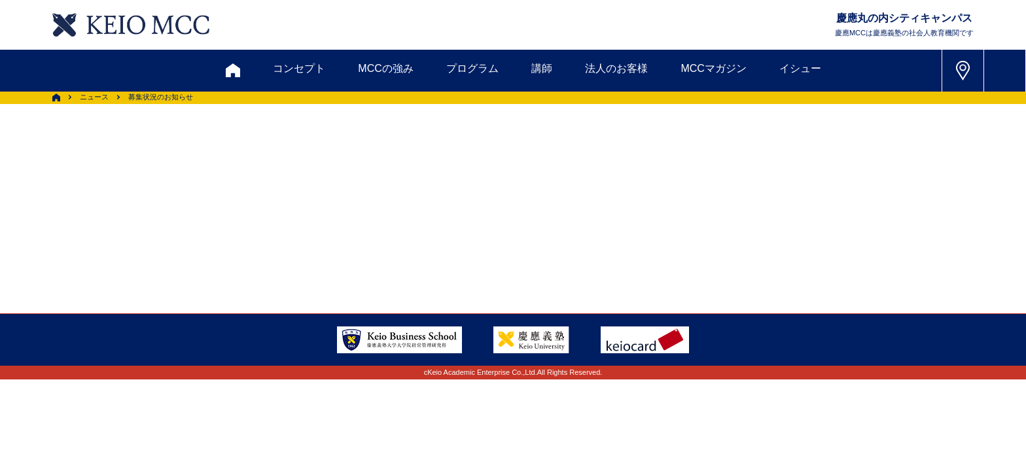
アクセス (203, 210)
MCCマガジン (713, 68)
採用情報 (203, 242)
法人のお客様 (616, 68)
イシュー (800, 68)
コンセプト (299, 68)
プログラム (472, 68)
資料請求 (303, 147)
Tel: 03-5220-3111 (780, 209)
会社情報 (277, 242)
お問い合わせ (218, 147)
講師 (541, 68)
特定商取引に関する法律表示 (557, 242)
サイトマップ (424, 210)
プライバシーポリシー (403, 242)
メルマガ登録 (461, 147)
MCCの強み (385, 68)
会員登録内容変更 (298, 210)
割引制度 (376, 147)
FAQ (499, 210)
